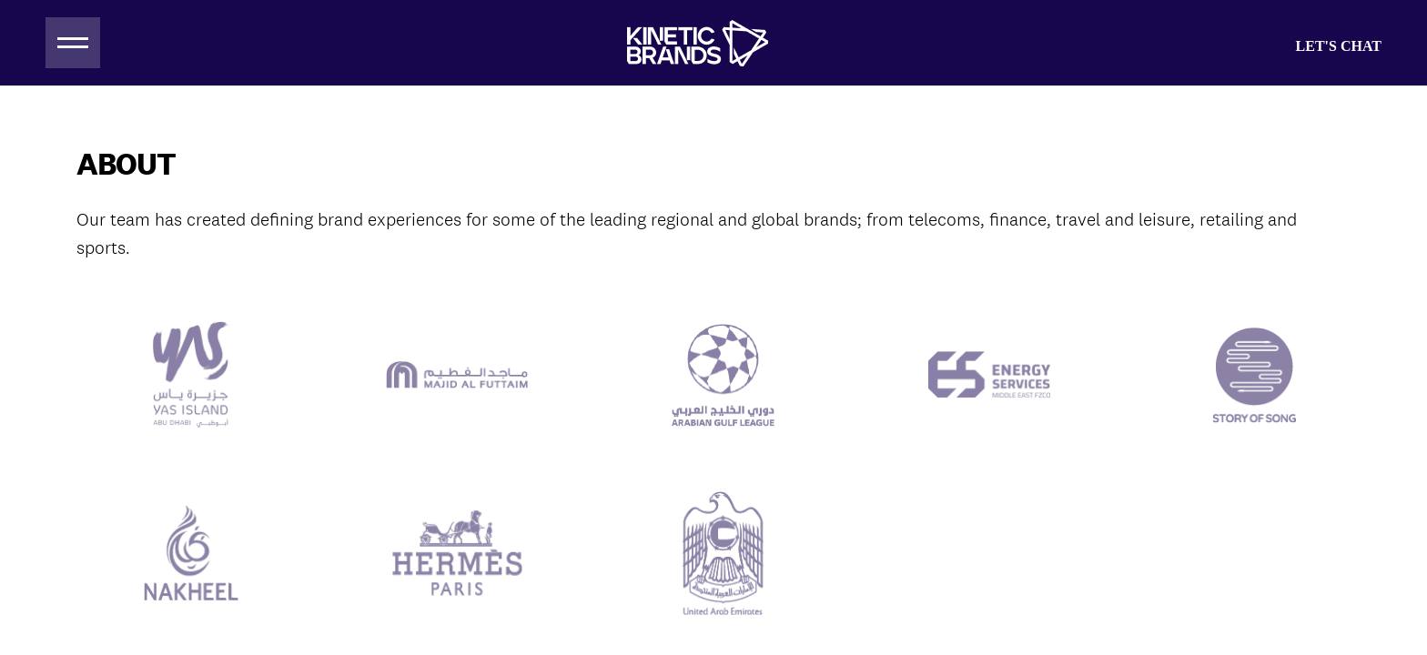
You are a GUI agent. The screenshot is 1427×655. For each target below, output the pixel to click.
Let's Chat (1338, 46)
